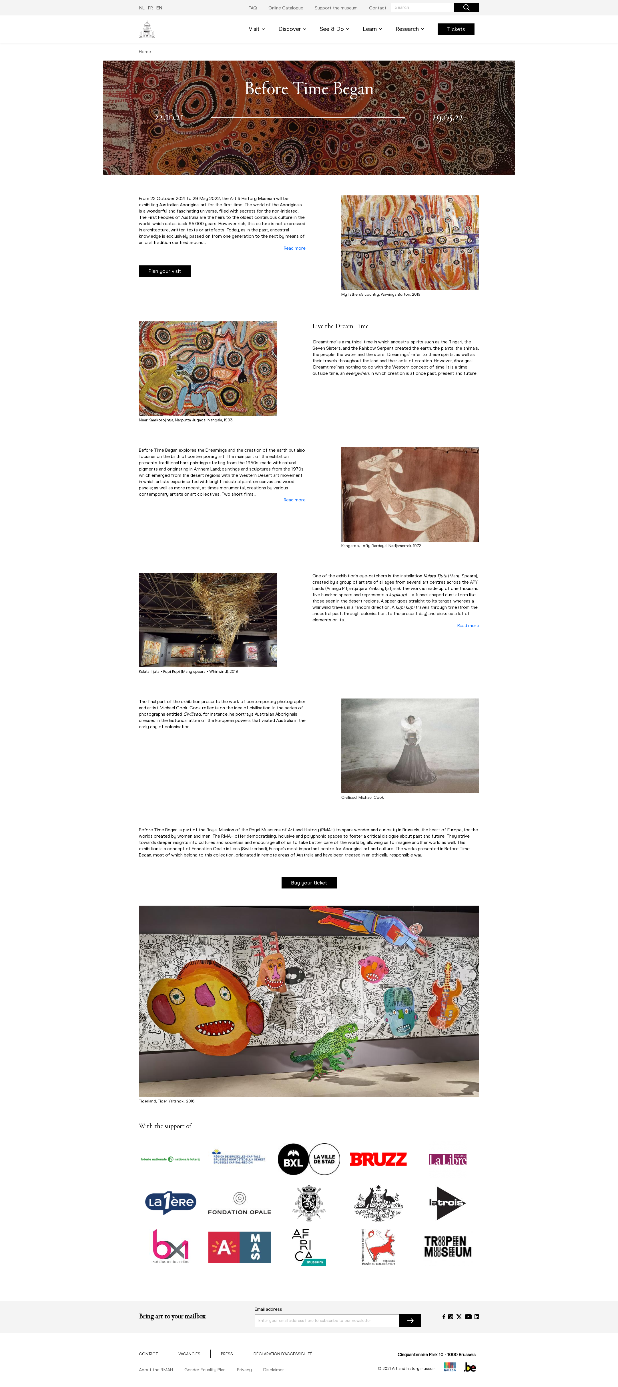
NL (142, 8)
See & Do (335, 29)
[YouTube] (468, 1316)
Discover (293, 29)
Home (145, 51)
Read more (295, 248)
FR (150, 8)
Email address (268, 1309)
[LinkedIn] (477, 1316)
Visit (258, 29)
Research (411, 29)
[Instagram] (450, 1316)
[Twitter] (459, 1316)
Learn (373, 29)
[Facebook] (443, 1316)
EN (159, 8)
